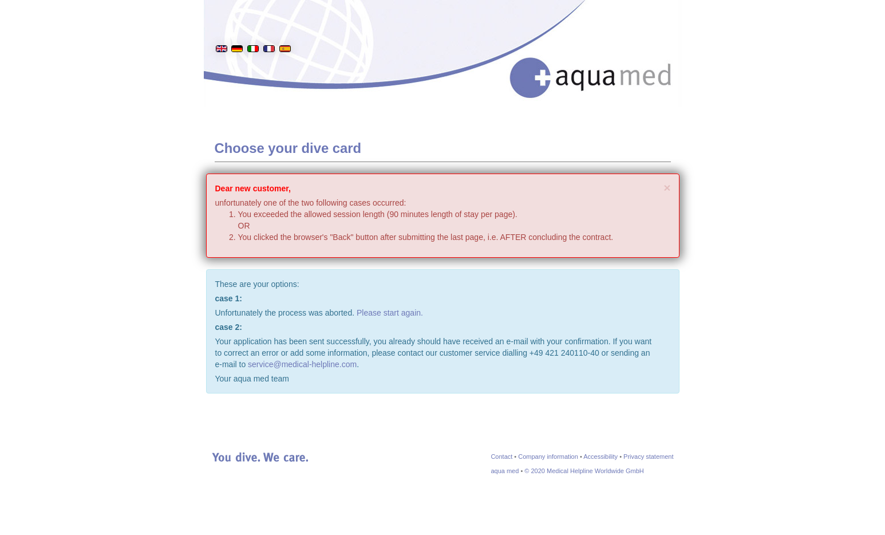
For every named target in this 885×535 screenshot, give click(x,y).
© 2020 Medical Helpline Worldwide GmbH (583, 470)
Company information (548, 456)
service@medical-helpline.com (302, 364)
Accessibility (600, 456)
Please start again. (390, 312)
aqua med (505, 470)
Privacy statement (648, 456)
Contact (501, 456)
